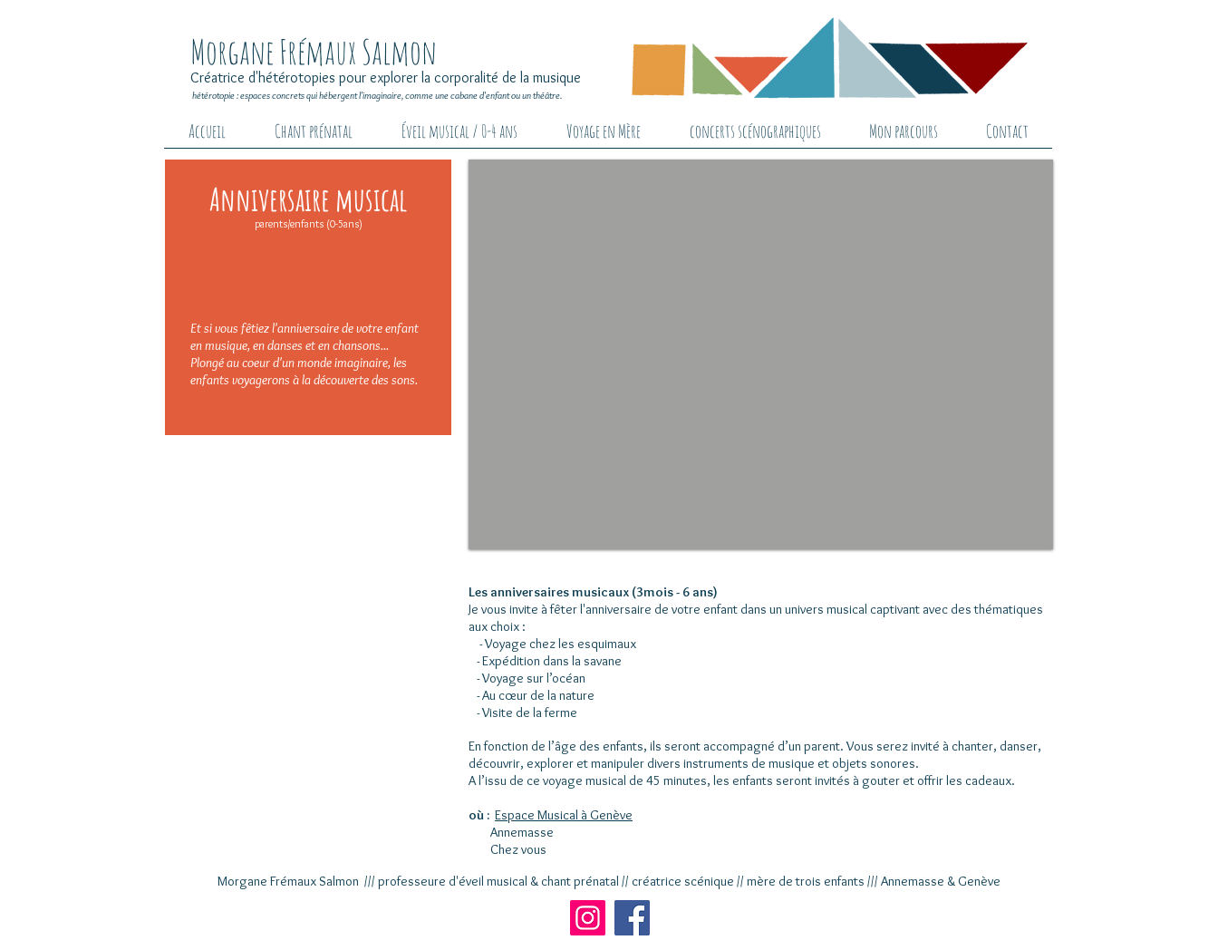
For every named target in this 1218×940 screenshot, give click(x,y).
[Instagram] (587, 917)
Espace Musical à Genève (564, 815)
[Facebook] (632, 917)
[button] (761, 354)
